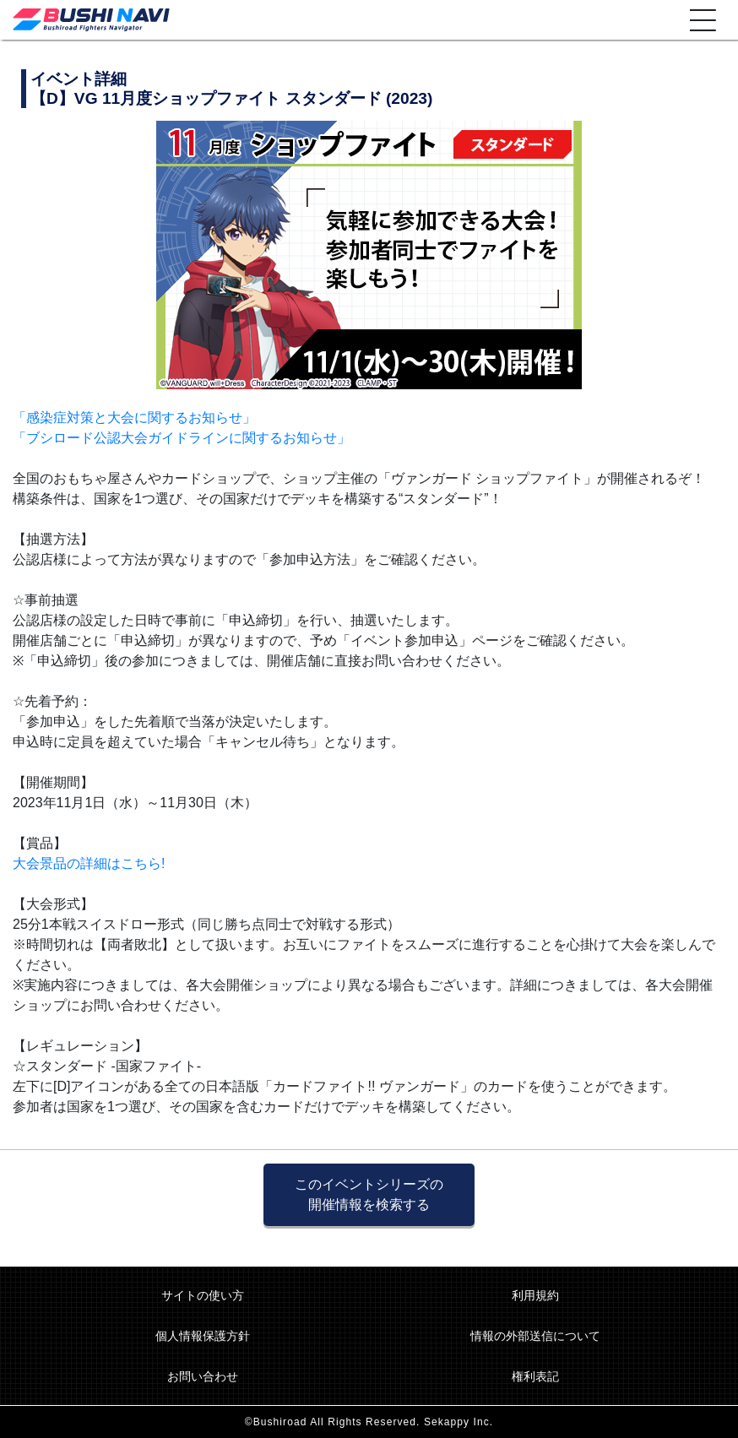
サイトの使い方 (202, 1295)
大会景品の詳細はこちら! (89, 863)
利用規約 (535, 1295)
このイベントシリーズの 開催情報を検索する (369, 1194)
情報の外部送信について (535, 1336)
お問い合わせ (202, 1376)
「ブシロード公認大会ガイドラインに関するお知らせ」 (181, 438)
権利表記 (535, 1376)
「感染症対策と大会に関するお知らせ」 (134, 417)
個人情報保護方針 (202, 1336)
